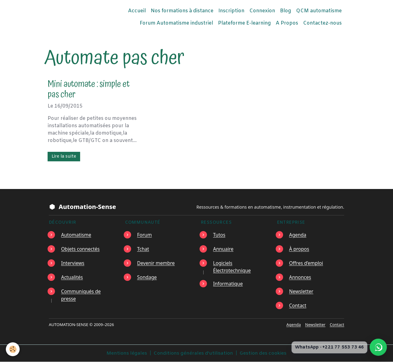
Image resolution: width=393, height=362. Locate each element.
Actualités (72, 277)
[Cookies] (13, 349)
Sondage (147, 277)
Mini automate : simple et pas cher (89, 89)
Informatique (228, 283)
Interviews (73, 263)
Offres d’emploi (306, 263)
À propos (299, 249)
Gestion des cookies (263, 353)
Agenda (298, 234)
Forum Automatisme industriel (176, 23)
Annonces (300, 277)
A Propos (287, 23)
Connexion (262, 11)
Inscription (231, 11)
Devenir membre (156, 263)
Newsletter (301, 291)
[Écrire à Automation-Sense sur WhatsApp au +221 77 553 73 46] (378, 347)
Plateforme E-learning (244, 23)
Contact (298, 305)
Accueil (137, 11)
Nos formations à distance (182, 11)
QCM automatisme (319, 11)
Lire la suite (64, 156)
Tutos (219, 234)
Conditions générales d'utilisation (193, 353)
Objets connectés (81, 249)
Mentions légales (126, 353)
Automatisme (76, 234)
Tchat (143, 249)
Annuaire (223, 249)
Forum (144, 234)
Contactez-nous (322, 23)
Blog (285, 11)
